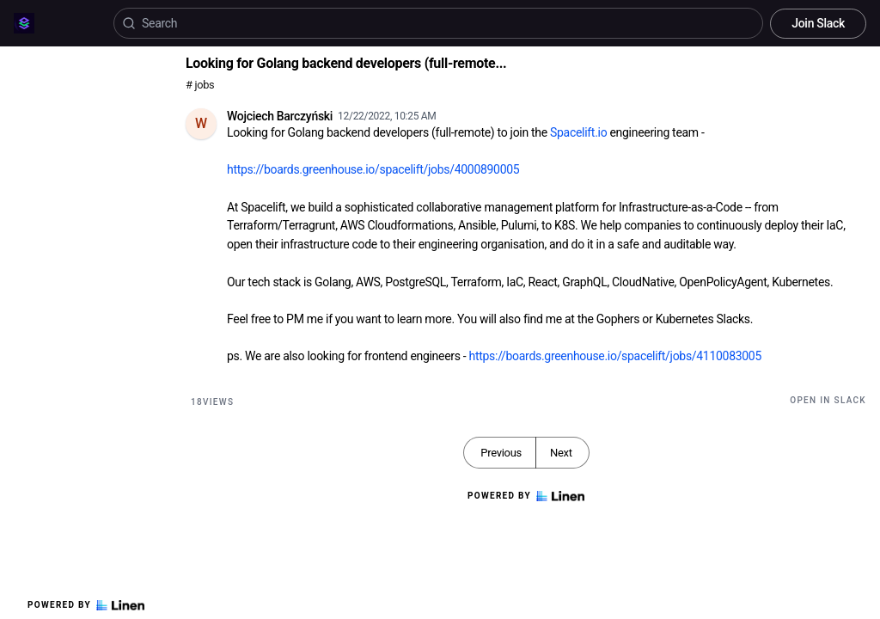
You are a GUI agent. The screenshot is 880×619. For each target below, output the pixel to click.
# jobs (200, 84)
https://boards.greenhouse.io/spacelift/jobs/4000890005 (373, 169)
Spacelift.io (578, 132)
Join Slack (818, 23)
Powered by (86, 605)
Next (561, 452)
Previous (501, 452)
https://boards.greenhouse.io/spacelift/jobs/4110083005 (615, 356)
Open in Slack (828, 400)
